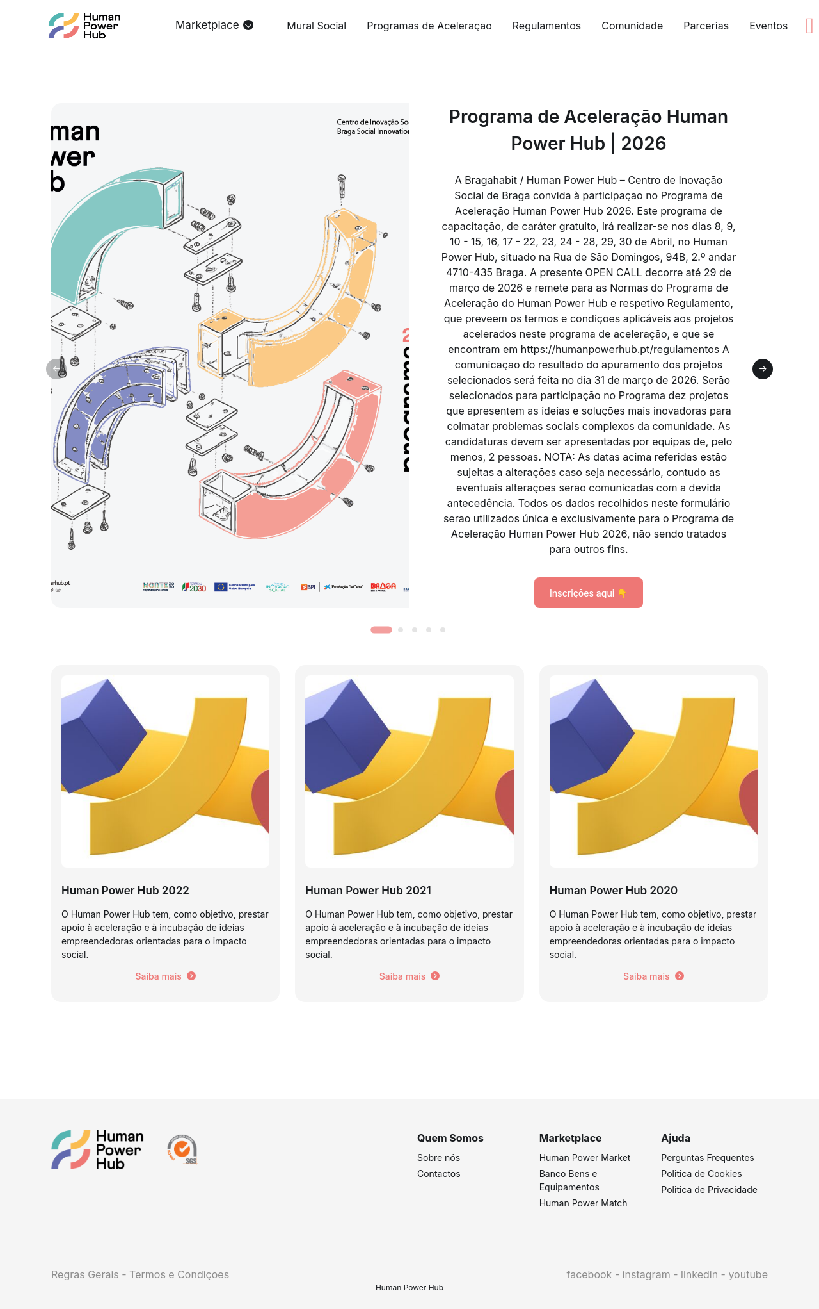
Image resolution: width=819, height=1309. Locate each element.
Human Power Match (583, 1203)
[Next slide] (762, 369)
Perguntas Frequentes (707, 1157)
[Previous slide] (56, 369)
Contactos (439, 1173)
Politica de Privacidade (709, 1189)
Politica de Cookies (701, 1173)
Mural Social (316, 25)
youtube (748, 1274)
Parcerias (706, 25)
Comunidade (632, 25)
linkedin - (704, 1274)
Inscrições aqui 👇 (589, 593)
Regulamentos (547, 25)
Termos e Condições (179, 1274)
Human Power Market (585, 1157)
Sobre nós (438, 1157)
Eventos (768, 25)
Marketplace (207, 25)
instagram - (652, 1274)
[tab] (381, 629)
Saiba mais (165, 976)
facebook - (594, 1274)
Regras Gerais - (90, 1274)
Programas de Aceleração (429, 25)
